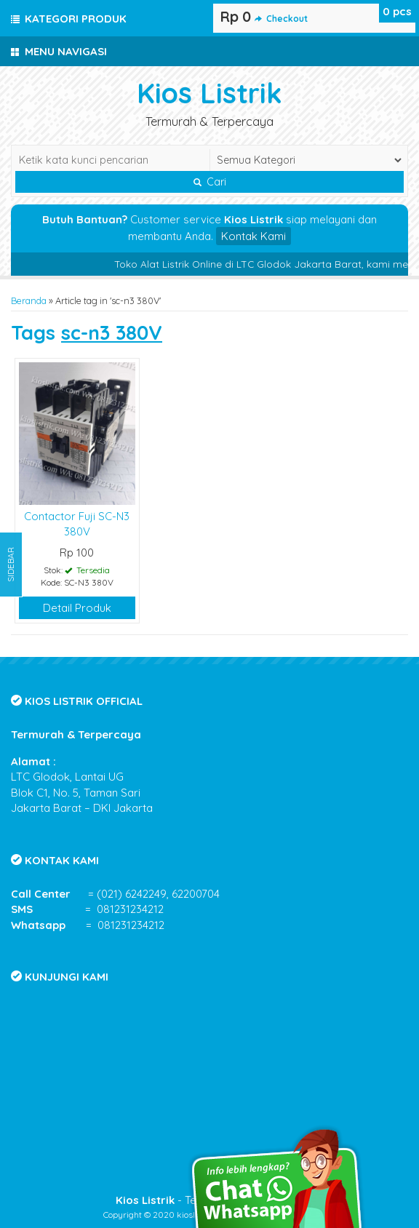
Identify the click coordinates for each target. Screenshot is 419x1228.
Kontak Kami (253, 236)
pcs (397, 11)
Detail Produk (77, 608)
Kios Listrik (209, 93)
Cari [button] (209, 181)
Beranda (29, 300)
